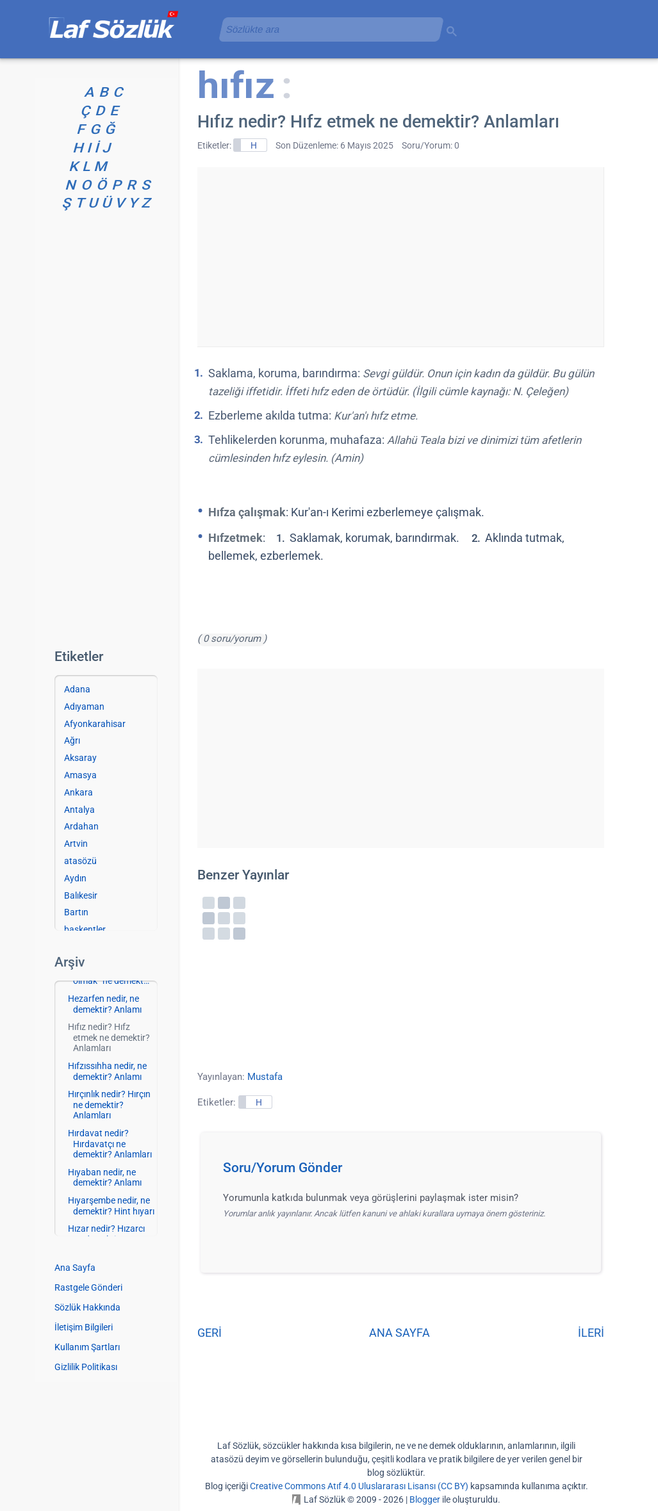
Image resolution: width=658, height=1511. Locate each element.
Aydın (75, 878)
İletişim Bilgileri (83, 1327)
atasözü (80, 861)
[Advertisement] (400, 257)
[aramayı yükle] (326, 29)
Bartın (76, 912)
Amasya (80, 775)
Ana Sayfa (74, 1267)
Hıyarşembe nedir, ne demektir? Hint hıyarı (111, 1205)
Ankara (78, 792)
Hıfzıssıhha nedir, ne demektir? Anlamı (107, 1071)
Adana (77, 689)
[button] (405, 1171)
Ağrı (72, 740)
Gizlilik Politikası (85, 1367)
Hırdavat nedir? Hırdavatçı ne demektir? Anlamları (110, 1144)
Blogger (424, 1499)
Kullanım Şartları (87, 1347)
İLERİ (591, 1332)
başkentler (85, 929)
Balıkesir (80, 895)
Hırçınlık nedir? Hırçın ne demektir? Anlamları (109, 1105)
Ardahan (81, 826)
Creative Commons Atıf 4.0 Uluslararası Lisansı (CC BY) (359, 1486)
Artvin (76, 843)
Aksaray (80, 758)
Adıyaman (84, 706)
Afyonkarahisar (95, 724)
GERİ (209, 1332)
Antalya (79, 810)
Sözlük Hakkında (87, 1307)
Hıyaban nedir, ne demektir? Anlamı (105, 1177)
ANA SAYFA (399, 1332)
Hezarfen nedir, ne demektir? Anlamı (105, 1004)
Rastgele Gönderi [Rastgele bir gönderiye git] (88, 1287)
